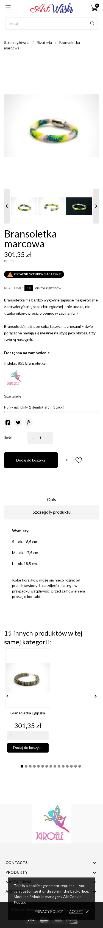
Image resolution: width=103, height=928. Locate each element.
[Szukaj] (51, 23)
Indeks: (10, 363)
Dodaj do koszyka (31, 460)
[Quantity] (28, 735)
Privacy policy (49, 911)
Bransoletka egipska (27, 713)
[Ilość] (39, 438)
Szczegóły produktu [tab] (52, 512)
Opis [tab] (51, 499)
